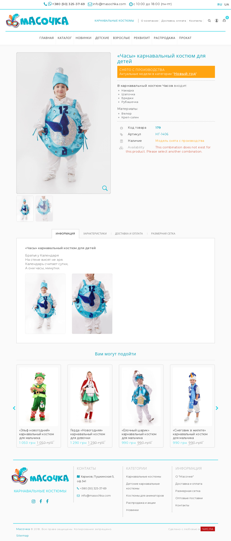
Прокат (185, 38)
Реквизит (142, 38)
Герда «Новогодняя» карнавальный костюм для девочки (87, 434)
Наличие (135, 141)
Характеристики (95, 233)
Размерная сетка (163, 233)
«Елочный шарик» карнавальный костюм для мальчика (139, 434)
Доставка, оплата (173, 20)
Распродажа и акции (141, 502)
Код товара (137, 128)
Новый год (185, 74)
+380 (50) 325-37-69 (68, 4)
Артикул (134, 134)
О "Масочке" (184, 476)
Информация (65, 233)
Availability (136, 147)
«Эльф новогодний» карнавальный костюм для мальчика (36, 434)
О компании (150, 20)
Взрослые (121, 38)
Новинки (84, 38)
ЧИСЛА (207, 529)
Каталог (65, 38)
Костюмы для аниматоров (145, 495)
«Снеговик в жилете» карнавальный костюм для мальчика (190, 434)
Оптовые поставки (189, 498)
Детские (102, 38)
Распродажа (164, 38)
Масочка (23, 529)
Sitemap (22, 535)
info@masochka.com (96, 495)
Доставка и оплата (129, 233)
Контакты (195, 20)
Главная (47, 38)
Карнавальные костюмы (114, 20)
